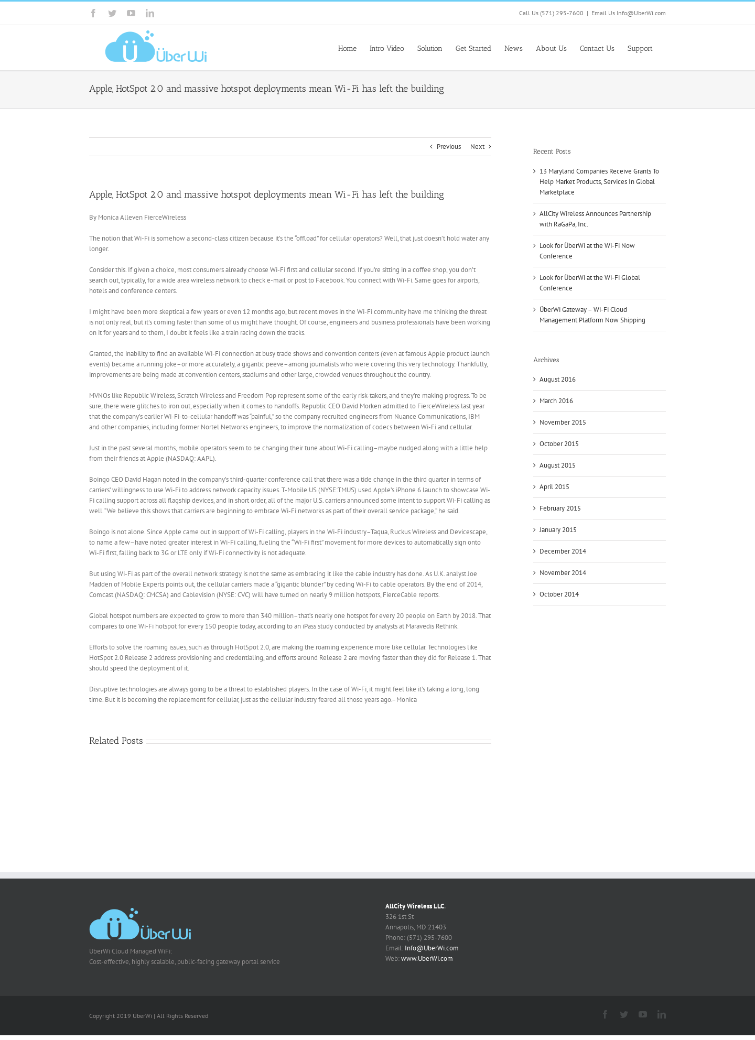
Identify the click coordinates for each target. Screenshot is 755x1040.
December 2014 (563, 551)
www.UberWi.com (427, 958)
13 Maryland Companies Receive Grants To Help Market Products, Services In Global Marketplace (599, 182)
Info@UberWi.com (432, 948)
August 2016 (558, 379)
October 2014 (559, 594)
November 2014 (563, 572)
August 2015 (558, 465)
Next (477, 146)
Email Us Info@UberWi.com (628, 13)
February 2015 (560, 508)
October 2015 (559, 443)
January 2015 (558, 529)
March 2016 (556, 400)
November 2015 (563, 422)
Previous (449, 146)
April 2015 (554, 486)
